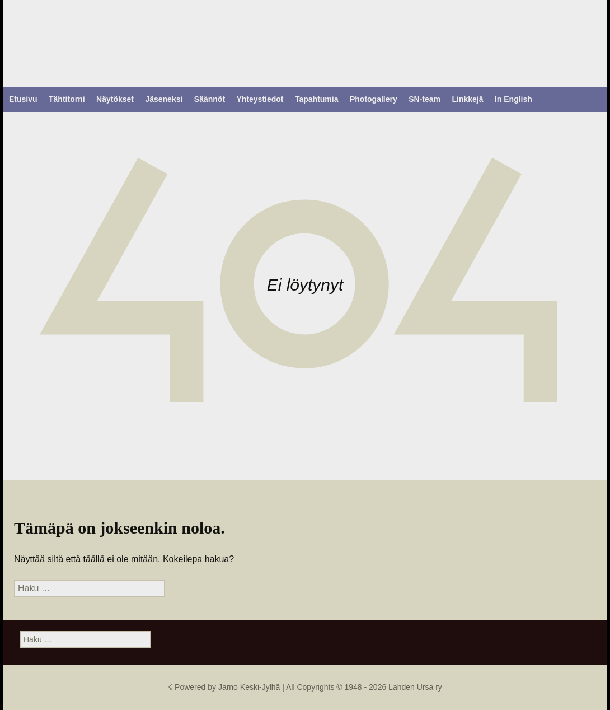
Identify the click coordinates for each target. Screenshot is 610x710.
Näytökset (115, 99)
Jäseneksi (163, 99)
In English (513, 99)
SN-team (424, 99)
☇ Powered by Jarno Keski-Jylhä (225, 687)
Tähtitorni (67, 99)
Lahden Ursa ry (415, 687)
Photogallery (373, 99)
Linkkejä (467, 99)
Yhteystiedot (260, 99)
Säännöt (209, 99)
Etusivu (23, 99)
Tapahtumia (317, 99)
